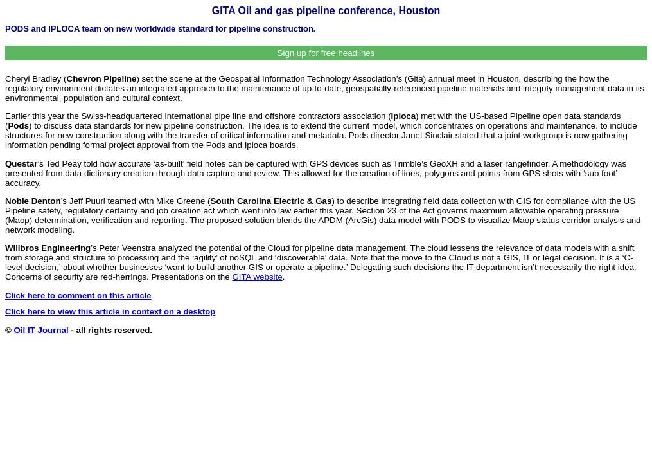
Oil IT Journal (41, 330)
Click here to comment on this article (78, 295)
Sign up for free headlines (326, 53)
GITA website (257, 277)
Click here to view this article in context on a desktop (110, 311)
